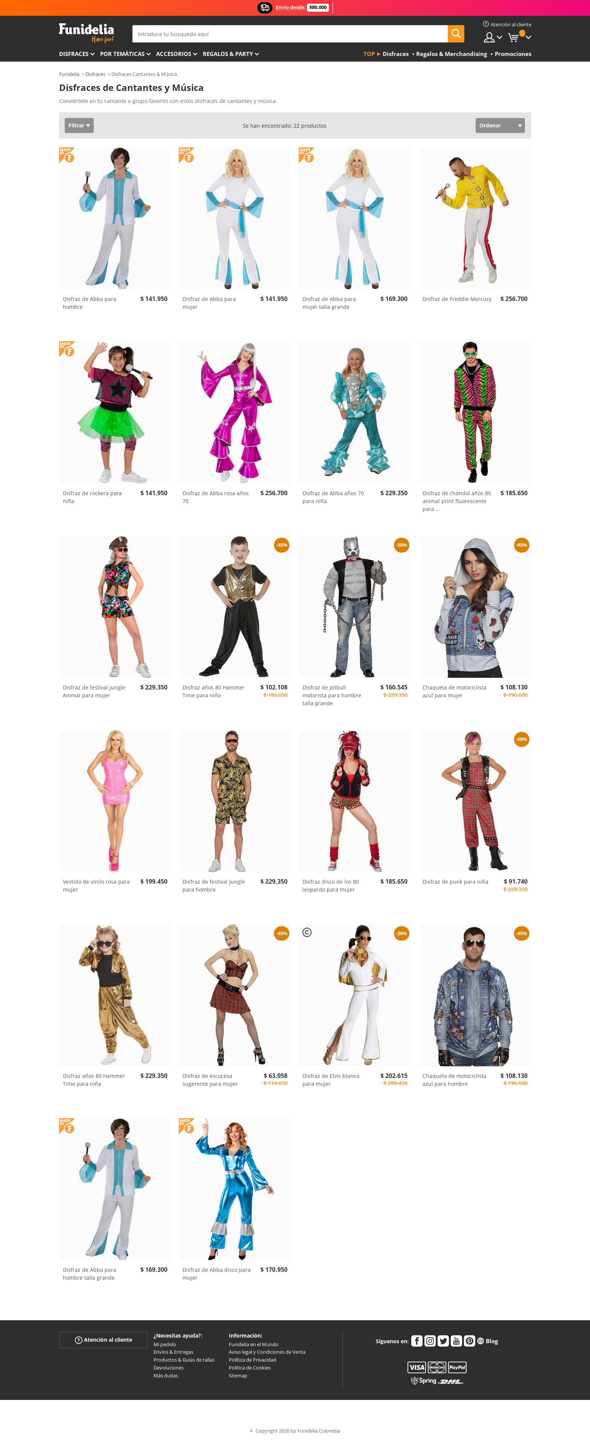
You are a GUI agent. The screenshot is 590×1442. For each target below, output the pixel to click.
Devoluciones (169, 1367)
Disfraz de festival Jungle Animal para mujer (94, 691)
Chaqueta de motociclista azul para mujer (455, 691)
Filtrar (76, 125)
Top (369, 53)
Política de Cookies (250, 1367)
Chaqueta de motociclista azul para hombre (455, 1079)
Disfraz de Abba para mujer (209, 302)
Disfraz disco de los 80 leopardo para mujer (331, 885)
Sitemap (238, 1375)
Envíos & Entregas (173, 1351)
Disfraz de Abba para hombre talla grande (89, 1273)
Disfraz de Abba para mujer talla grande (329, 302)
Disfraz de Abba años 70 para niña (333, 497)
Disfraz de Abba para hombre (89, 302)
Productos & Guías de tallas (184, 1359)
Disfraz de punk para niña (455, 881)
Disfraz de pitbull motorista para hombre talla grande (332, 695)
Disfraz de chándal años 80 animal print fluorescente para (457, 501)
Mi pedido (165, 1344)
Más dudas (166, 1375)
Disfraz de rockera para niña (92, 497)
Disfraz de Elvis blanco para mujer (331, 1079)
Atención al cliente (103, 1340)
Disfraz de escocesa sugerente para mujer (210, 1079)
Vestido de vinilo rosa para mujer (96, 885)
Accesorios (173, 53)
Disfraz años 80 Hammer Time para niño (213, 691)
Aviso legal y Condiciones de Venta (267, 1351)
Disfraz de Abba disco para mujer (216, 1273)
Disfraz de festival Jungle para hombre (213, 885)
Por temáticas (122, 53)
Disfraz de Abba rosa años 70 (215, 497)
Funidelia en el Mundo (253, 1344)
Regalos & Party (228, 53)
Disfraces (73, 53)
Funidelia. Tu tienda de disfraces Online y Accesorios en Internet (86, 33)
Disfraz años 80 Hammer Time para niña (94, 1079)
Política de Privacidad (252, 1359)
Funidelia (69, 74)
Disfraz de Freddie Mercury (457, 298)
